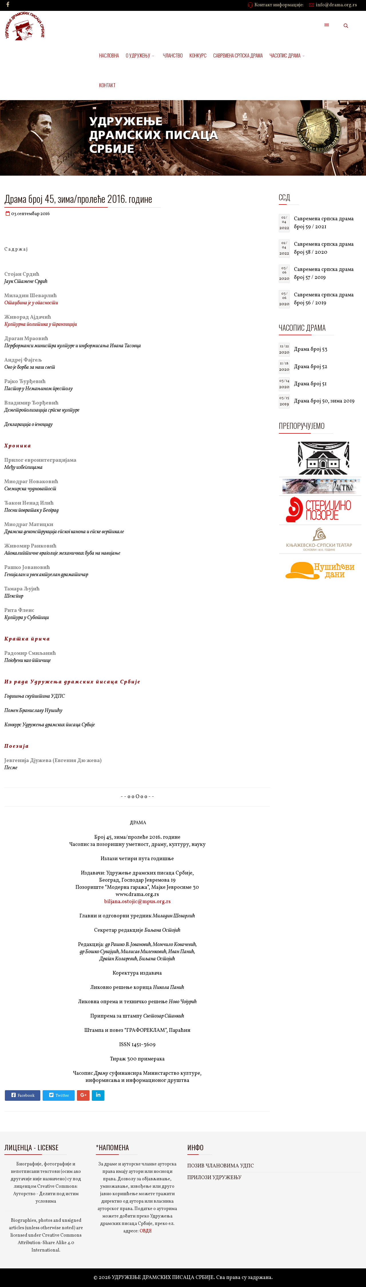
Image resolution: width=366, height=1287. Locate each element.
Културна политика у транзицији (40, 324)
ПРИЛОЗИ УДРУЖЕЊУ (214, 1177)
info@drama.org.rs (336, 5)
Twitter (58, 1095)
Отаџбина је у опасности (31, 303)
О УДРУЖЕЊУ (138, 55)
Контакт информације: (279, 5)
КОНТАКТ (107, 85)
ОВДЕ (146, 1231)
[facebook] (7, 5)
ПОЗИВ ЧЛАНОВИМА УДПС (220, 1166)
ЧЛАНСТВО (173, 55)
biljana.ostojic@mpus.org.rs (137, 901)
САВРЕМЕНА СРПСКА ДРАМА (238, 55)
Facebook (22, 1095)
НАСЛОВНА (109, 55)
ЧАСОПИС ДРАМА (285, 55)
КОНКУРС (198, 55)
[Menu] (326, 26)
